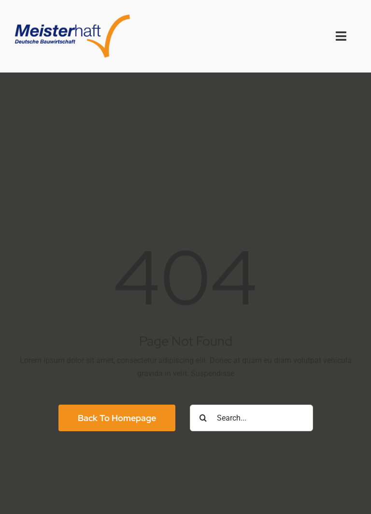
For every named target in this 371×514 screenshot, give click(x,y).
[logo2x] (72, 18)
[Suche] (203, 418)
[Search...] (251, 418)
